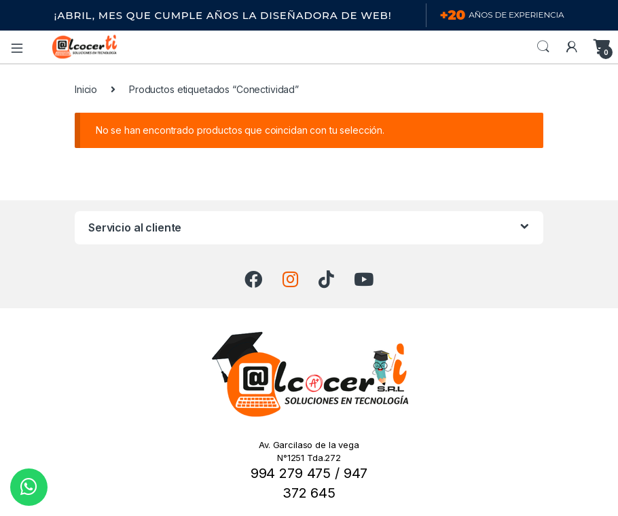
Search (543, 46)
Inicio (86, 89)
